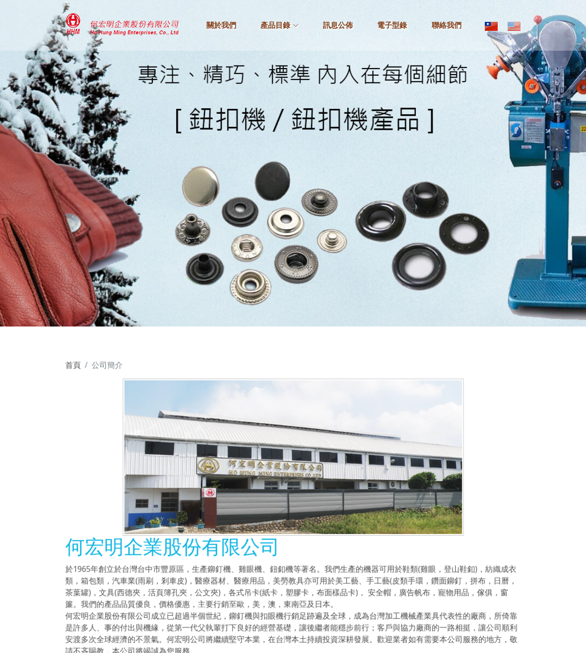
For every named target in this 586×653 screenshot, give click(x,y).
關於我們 (221, 25)
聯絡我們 (446, 25)
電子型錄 (392, 25)
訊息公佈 (338, 25)
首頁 (81, 371)
